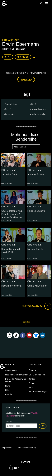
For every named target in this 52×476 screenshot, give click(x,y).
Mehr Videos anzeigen (36, 306)
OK (42, 426)
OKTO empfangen (37, 375)
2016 (33, 104)
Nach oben (26, 324)
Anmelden (26, 80)
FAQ (31, 387)
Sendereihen (11, 370)
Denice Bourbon (38, 109)
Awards (8, 394)
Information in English (38, 391)
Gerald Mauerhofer (37, 286)
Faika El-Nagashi (36, 211)
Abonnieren (23, 57)
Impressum (7, 448)
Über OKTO (34, 370)
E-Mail (9, 421)
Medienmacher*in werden (16, 375)
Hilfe (7, 390)
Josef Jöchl (11, 114)
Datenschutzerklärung (26, 448)
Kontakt (32, 379)
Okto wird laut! (10, 40)
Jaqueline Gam (9, 174)
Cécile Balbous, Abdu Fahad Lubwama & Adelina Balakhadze (12, 214)
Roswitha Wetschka (11, 286)
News (7, 386)
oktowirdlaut (11, 104)
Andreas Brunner (36, 174)
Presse (32, 383)
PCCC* (8, 109)
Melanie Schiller (38, 114)
